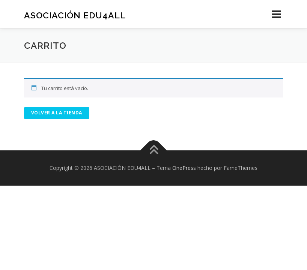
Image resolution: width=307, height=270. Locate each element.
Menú (276, 13)
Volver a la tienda (56, 113)
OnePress (184, 167)
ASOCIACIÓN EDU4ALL (75, 15)
